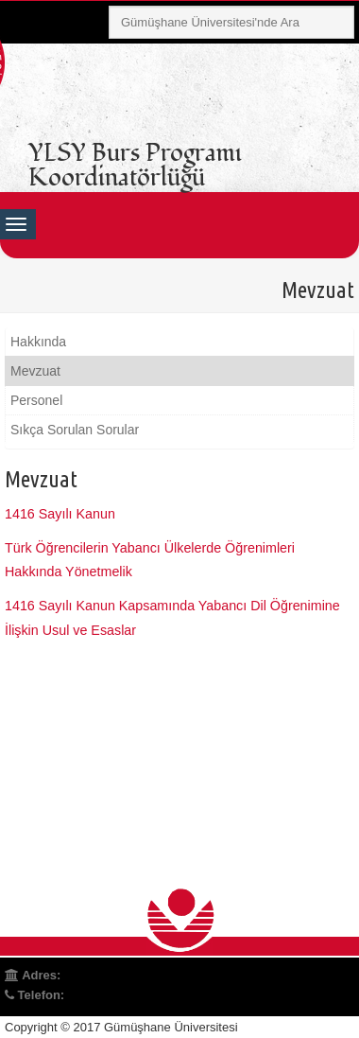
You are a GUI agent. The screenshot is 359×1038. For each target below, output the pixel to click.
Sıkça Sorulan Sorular (74, 429)
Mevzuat (35, 370)
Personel (36, 400)
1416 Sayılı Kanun (60, 513)
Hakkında (38, 341)
